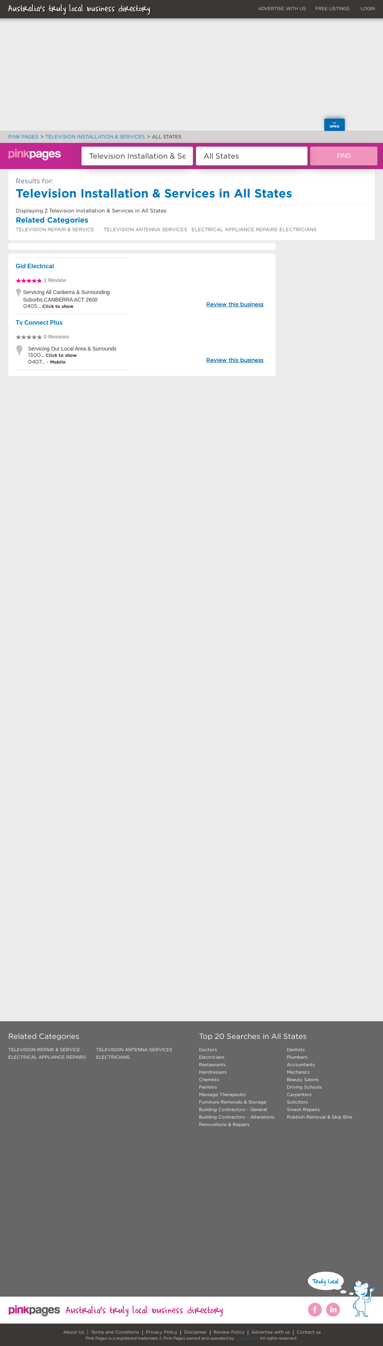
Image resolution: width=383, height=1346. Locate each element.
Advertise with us (270, 1332)
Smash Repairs (303, 1109)
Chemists (209, 1079)
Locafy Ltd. (247, 1338)
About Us (73, 1332)
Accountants (301, 1064)
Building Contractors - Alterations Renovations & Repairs (237, 1120)
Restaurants (212, 1064)
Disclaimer (195, 1332)
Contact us (309, 1332)
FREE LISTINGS (332, 8)
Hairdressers (213, 1072)
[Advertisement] (142, 466)
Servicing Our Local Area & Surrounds (72, 349)
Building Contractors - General (233, 1109)
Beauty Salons (303, 1079)
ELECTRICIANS (297, 229)
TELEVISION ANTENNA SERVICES (145, 229)
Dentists (296, 1049)
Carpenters (299, 1094)
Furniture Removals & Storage (232, 1101)
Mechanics (298, 1072)
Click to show (57, 306)
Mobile (57, 362)
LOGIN (368, 8)
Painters (208, 1087)
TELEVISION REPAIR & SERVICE (55, 229)
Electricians (211, 1057)
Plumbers (297, 1057)
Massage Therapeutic (222, 1094)
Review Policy (229, 1332)
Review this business (234, 304)
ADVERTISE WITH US (282, 8)
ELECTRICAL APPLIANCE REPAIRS (234, 229)
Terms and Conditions (115, 1332)
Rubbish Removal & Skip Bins (319, 1116)
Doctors (208, 1049)
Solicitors (297, 1101)
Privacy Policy (161, 1332)
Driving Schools (304, 1087)
